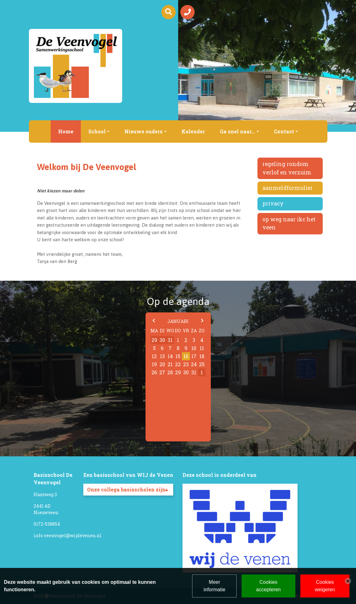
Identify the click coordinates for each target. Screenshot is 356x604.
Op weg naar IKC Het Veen (289, 223)
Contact (284, 131)
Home (65, 131)
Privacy (273, 203)
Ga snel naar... (237, 131)
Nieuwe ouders (143, 131)
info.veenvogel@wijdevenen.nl (68, 535)
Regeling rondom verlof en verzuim (286, 168)
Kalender (193, 131)
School (97, 131)
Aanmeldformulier (287, 187)
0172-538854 (47, 524)
